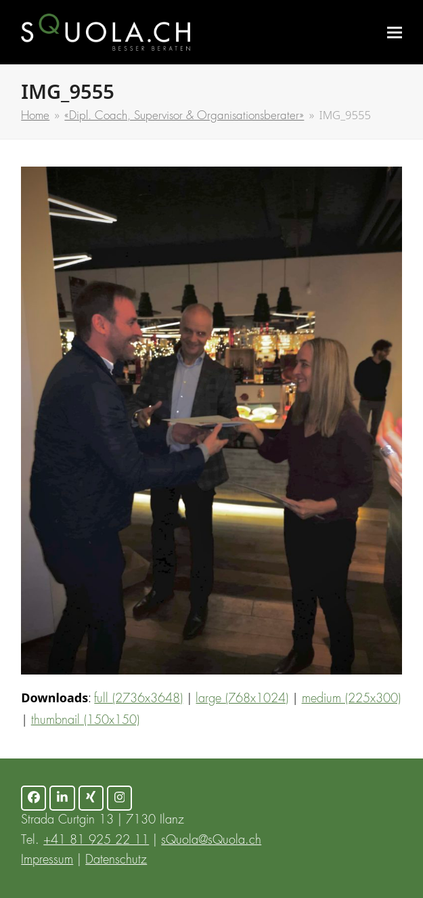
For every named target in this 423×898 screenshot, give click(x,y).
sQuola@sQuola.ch (211, 840)
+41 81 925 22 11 (96, 840)
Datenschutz (116, 860)
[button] (394, 32)
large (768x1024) (242, 699)
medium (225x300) (351, 699)
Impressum (47, 860)
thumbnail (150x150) (85, 720)
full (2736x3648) (138, 699)
